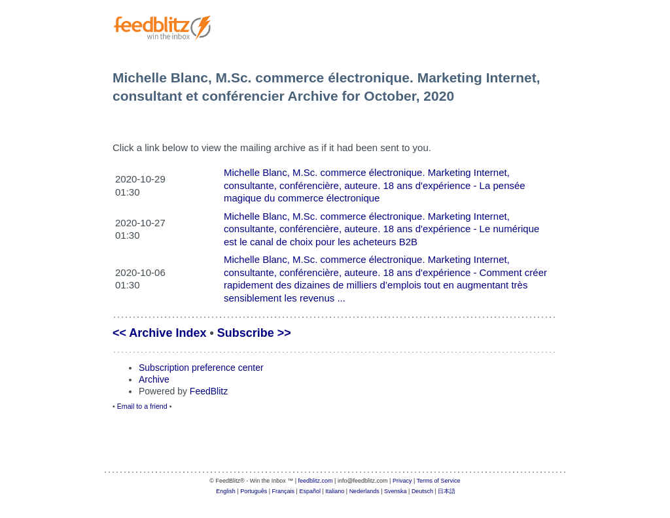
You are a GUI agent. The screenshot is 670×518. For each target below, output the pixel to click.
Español (310, 491)
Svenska (395, 491)
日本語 (446, 491)
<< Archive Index (159, 332)
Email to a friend (142, 406)
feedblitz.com (315, 480)
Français (283, 491)
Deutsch (422, 491)
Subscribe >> (254, 332)
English (226, 491)
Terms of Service (439, 480)
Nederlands (364, 491)
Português (253, 491)
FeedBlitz (209, 391)
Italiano (334, 491)
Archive (154, 379)
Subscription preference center (201, 367)
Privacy (402, 480)
